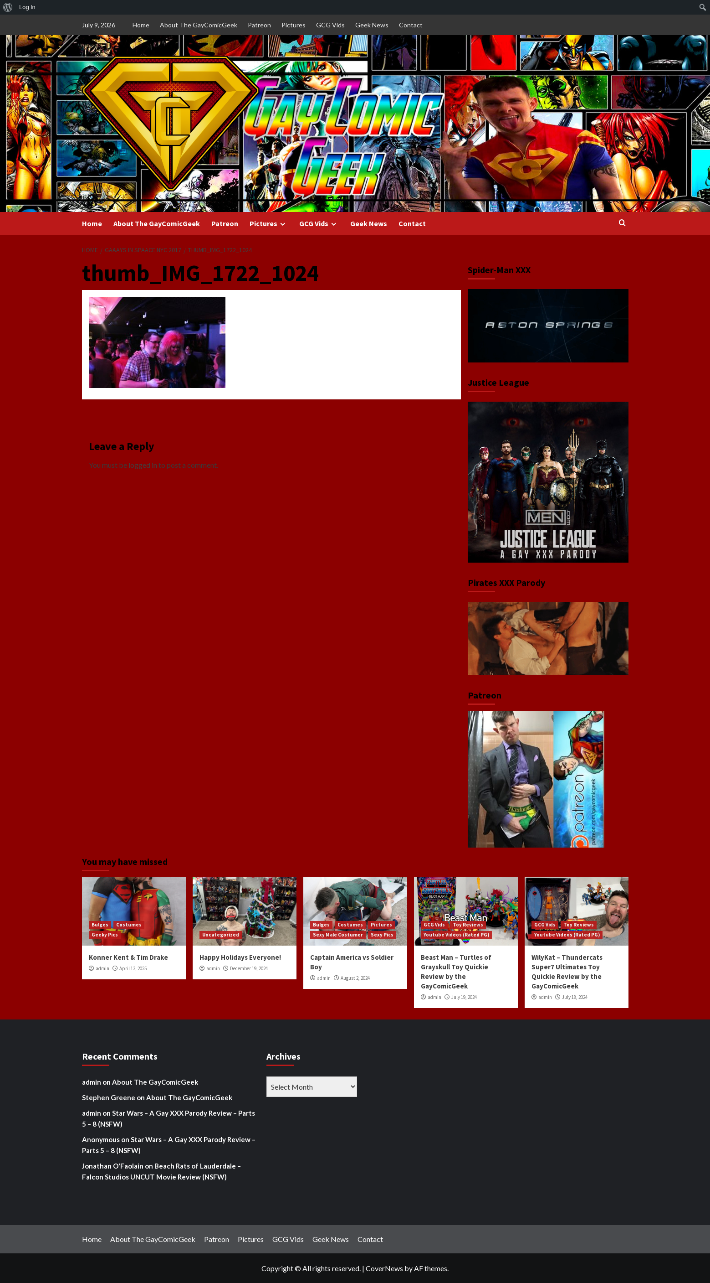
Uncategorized (220, 934)
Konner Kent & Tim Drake (128, 957)
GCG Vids (330, 25)
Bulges (100, 924)
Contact (411, 25)
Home (141, 25)
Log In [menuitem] (27, 7)
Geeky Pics (105, 934)
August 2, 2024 (355, 978)
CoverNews (384, 1268)
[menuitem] (8, 7)
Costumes (129, 924)
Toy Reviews (468, 924)
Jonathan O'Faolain (112, 1166)
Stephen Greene (108, 1097)
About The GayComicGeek (198, 25)
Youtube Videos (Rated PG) (456, 934)
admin (102, 968)
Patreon (259, 25)
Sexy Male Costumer (338, 934)
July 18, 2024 (574, 997)
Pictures (293, 25)
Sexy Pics (382, 934)
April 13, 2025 (133, 968)
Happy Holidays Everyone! (240, 957)
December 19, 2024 (249, 968)
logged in (142, 464)
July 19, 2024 (464, 997)
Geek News (371, 25)
